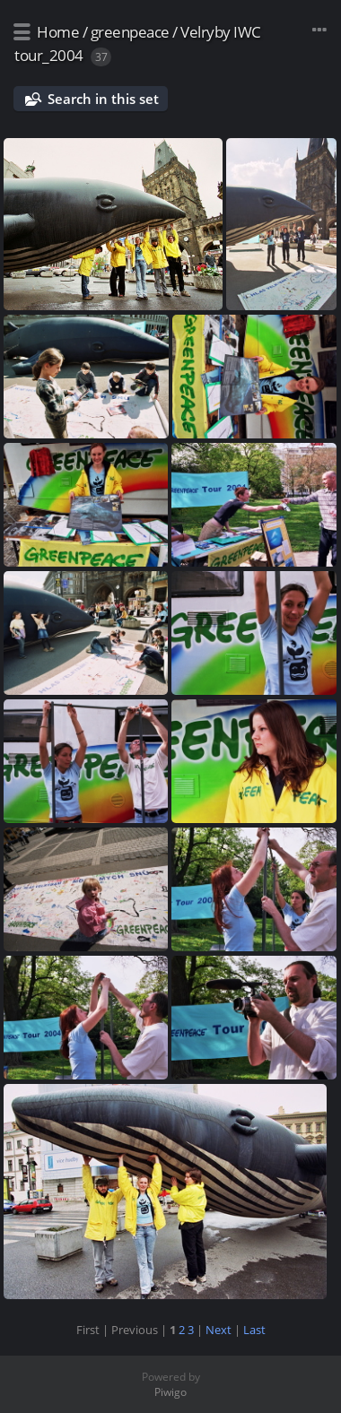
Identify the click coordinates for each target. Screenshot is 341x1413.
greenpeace (130, 32)
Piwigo (170, 1392)
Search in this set (103, 99)
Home (58, 32)
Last (254, 1330)
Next (218, 1330)
